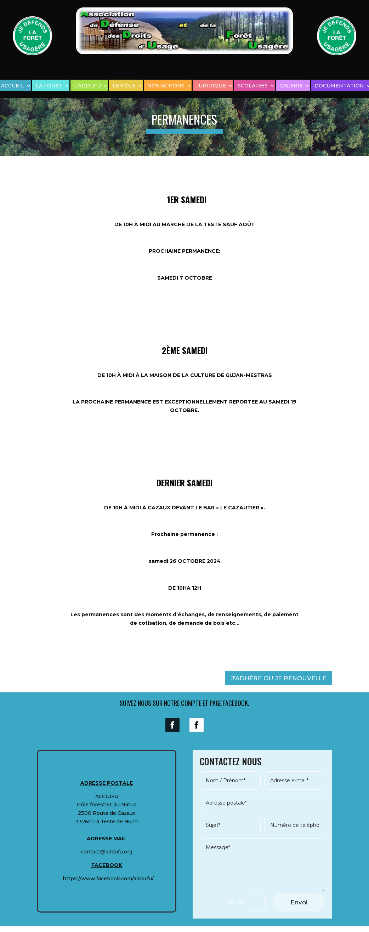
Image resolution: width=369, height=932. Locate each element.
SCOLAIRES (253, 85)
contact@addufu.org (106, 851)
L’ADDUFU (87, 85)
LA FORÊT (49, 85)
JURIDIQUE (211, 85)
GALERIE (291, 85)
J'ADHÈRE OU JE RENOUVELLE (278, 678)
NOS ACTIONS (165, 85)
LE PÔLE (124, 85)
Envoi (298, 902)
